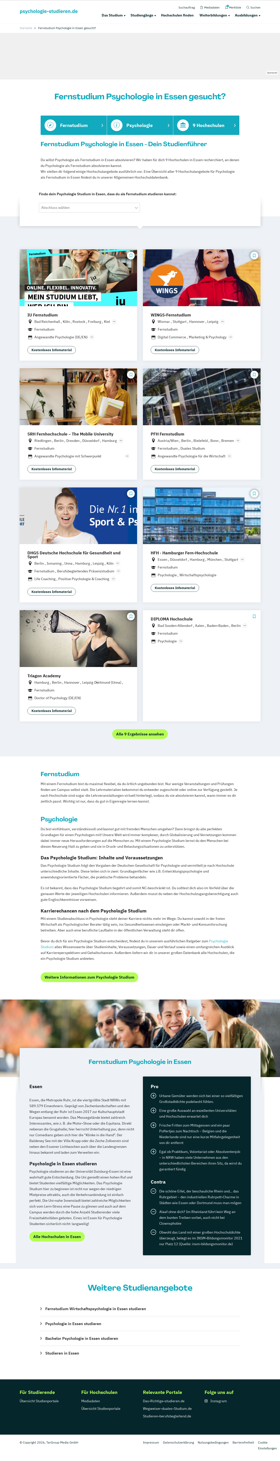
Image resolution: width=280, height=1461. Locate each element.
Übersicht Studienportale (39, 1401)
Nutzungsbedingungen (213, 1442)
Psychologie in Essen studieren (73, 1323)
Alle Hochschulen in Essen (57, 1236)
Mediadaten (90, 1401)
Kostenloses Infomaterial (52, 350)
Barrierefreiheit (243, 1442)
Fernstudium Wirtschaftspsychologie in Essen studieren (95, 1308)
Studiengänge (141, 15)
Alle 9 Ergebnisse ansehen (140, 734)
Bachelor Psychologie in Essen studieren (81, 1338)
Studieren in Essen (62, 1353)
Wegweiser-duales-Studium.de (167, 1408)
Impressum (151, 1442)
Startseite (26, 28)
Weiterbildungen (213, 15)
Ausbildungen (246, 15)
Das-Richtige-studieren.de (164, 1401)
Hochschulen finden (177, 15)
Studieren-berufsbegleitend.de (167, 1416)
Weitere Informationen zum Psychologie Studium (89, 977)
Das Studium (112, 15)
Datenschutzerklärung (178, 1442)
